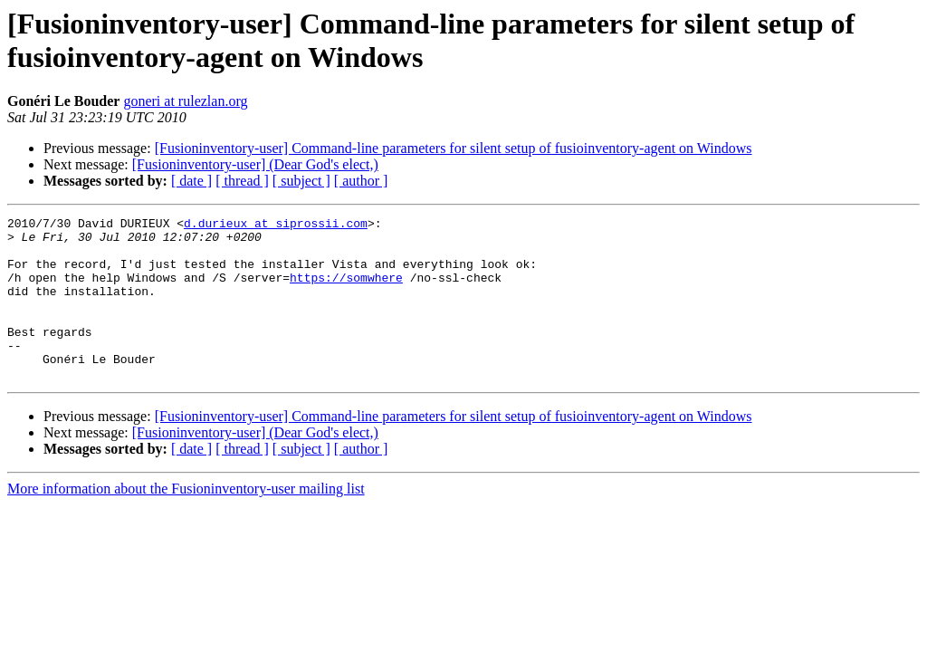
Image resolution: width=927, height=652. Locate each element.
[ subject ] (301, 180)
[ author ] (361, 180)
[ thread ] (242, 180)
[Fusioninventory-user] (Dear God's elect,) (255, 164)
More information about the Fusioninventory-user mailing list (186, 521)
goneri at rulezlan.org (185, 101)
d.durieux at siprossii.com (276, 225)
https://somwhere (346, 291)
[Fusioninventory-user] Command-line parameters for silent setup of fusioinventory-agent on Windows (453, 148)
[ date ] (191, 180)
